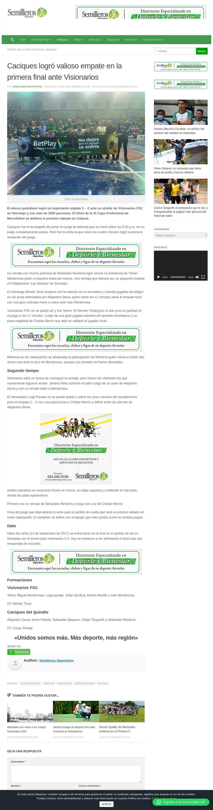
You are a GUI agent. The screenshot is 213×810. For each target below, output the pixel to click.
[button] (181, 802)
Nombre (16, 785)
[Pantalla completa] (203, 277)
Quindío (55, 49)
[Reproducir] (158, 277)
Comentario (18, 761)
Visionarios (103, 683)
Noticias (61, 39)
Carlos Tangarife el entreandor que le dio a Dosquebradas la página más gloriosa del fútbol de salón (180, 211)
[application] (181, 266)
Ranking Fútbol (40, 39)
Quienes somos (152, 39)
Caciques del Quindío (30, 683)
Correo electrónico (90, 785)
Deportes (94, 39)
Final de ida (48, 683)
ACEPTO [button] (106, 804)
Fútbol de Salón (20, 49)
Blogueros (113, 39)
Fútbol (78, 39)
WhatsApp (22, 651)
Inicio (23, 39)
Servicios (130, 39)
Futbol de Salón (64, 683)
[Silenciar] (197, 277)
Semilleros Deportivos (28, 86)
